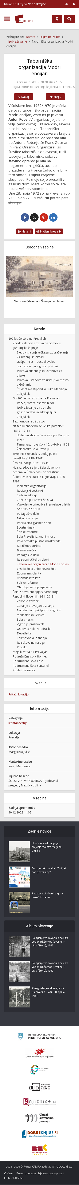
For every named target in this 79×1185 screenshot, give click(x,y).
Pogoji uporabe (26, 1174)
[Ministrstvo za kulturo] (39, 1037)
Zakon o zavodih (28, 601)
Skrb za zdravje (27, 496)
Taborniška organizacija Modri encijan (43, 565)
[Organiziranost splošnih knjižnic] (39, 1053)
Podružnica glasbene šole (34, 523)
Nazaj (22, 97)
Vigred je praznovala (30, 624)
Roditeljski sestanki (30, 491)
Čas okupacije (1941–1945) (31, 463)
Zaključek (23, 394)
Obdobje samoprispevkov (34, 588)
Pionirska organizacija (32, 486)
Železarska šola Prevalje (33, 449)
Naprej (56, 97)
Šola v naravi (25, 620)
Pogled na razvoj (24, 671)
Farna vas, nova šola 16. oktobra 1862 (43, 445)
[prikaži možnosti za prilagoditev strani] (66, 4)
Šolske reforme (27, 532)
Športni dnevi (26, 528)
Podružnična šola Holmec (30, 657)
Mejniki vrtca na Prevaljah (30, 652)
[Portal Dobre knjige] (40, 1134)
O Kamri (9, 1174)
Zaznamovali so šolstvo (29, 422)
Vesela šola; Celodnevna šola (36, 569)
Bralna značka (26, 551)
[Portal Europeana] (39, 1070)
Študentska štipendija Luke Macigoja (42, 390)
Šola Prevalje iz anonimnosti (36, 537)
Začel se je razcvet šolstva (35, 500)
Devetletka (24, 634)
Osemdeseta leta (28, 579)
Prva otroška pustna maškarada (38, 542)
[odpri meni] (7, 19)
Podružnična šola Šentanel (31, 666)
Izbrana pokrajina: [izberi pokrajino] (25, 4)
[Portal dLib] (39, 1087)
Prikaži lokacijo (18, 695)
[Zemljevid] (57, 19)
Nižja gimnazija (27, 519)
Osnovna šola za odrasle (34, 629)
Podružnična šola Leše (28, 661)
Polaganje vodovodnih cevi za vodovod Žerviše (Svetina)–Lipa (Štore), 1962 (50, 942)
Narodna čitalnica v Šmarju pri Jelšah (39, 302)
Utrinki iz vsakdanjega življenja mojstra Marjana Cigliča (47, 847)
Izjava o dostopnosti (51, 1174)
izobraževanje (17, 723)
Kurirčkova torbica (29, 546)
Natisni (24, 232)
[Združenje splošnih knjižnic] (39, 1150)
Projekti (22, 648)
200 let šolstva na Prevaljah (27, 339)
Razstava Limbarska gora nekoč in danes (47, 895)
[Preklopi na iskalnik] (69, 19)
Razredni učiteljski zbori (33, 560)
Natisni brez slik (48, 232)
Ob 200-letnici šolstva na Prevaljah (36, 399)
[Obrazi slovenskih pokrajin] (39, 1118)
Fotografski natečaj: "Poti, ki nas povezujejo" (49, 870)
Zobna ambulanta (29, 574)
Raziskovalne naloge (31, 643)
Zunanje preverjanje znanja (35, 606)
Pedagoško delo (28, 514)
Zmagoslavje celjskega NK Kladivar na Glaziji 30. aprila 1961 (48, 992)
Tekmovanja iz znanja (32, 638)
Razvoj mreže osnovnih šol (35, 403)
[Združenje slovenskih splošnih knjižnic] (39, 1103)
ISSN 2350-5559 (13, 1178)
